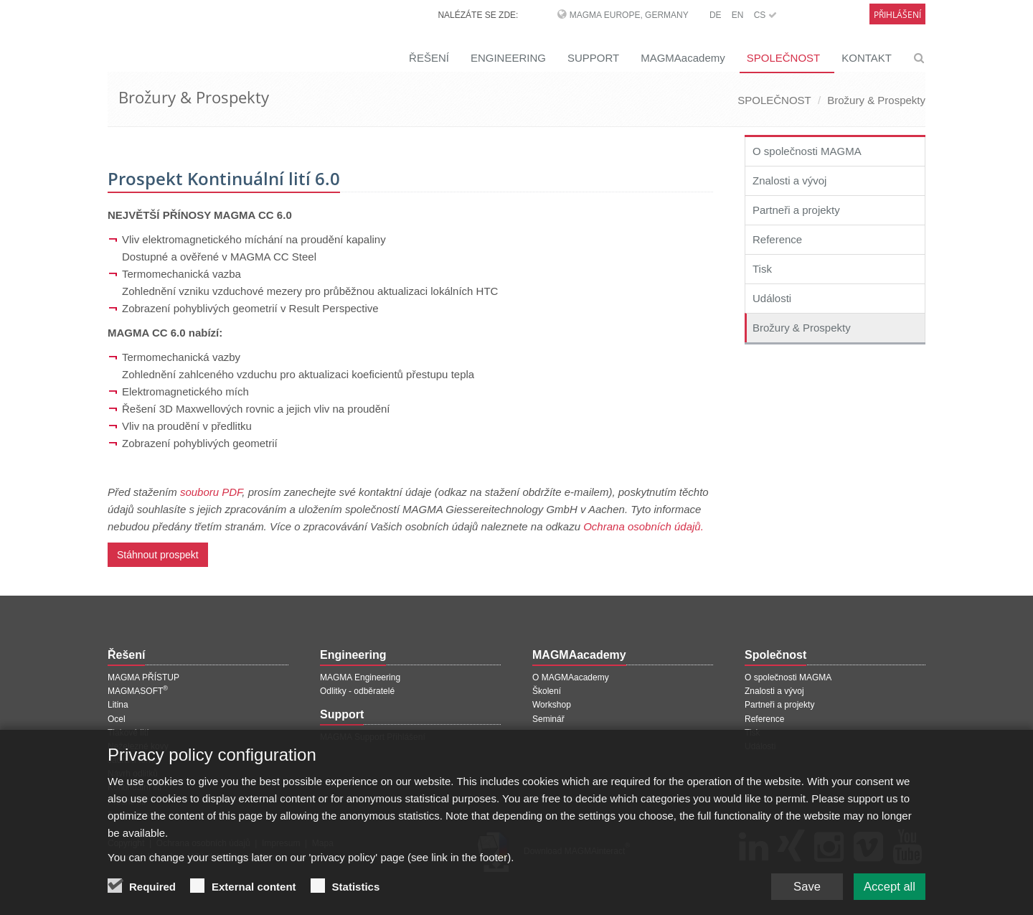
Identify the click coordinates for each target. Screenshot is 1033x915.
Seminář (548, 719)
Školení (546, 691)
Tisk (762, 269)
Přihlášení (897, 15)
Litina (118, 705)
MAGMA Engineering (360, 677)
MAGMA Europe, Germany (629, 15)
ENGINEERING (508, 58)
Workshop (551, 705)
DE (715, 15)
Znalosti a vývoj (789, 180)
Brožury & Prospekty (876, 100)
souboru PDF (211, 492)
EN (738, 15)
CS (765, 15)
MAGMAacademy (683, 58)
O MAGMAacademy (570, 677)
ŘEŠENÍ (429, 58)
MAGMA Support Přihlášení (372, 737)
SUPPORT (593, 58)
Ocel (117, 719)
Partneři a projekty (796, 210)
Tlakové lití (128, 733)
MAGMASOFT (138, 691)
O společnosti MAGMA (807, 151)
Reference (777, 239)
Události (772, 298)
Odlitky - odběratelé (357, 691)
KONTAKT (866, 58)
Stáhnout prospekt (158, 554)
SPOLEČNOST (784, 58)
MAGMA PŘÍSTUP (143, 677)
